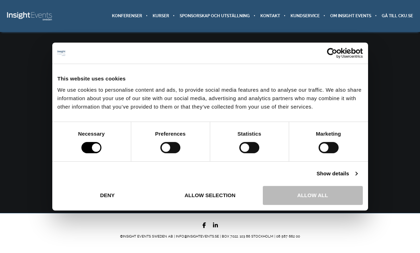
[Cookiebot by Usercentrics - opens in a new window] (332, 53)
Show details (332, 173)
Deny (107, 195)
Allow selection (210, 195)
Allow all (312, 195)
